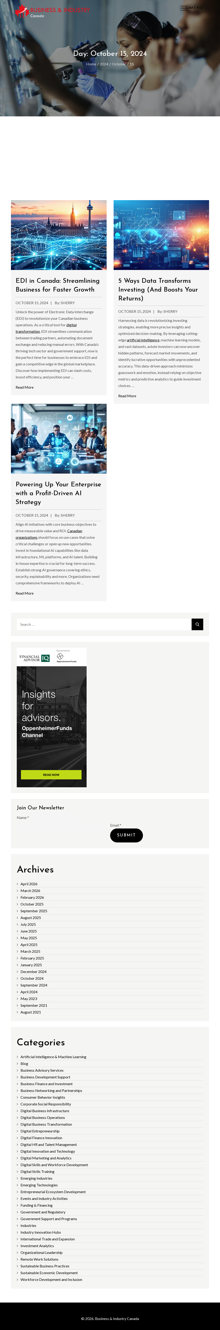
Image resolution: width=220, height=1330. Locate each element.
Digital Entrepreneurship (40, 1131)
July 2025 (28, 924)
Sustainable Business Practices (44, 1266)
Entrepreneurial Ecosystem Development (53, 1191)
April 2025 (28, 944)
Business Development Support (45, 1077)
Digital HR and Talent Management (48, 1144)
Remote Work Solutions (39, 1259)
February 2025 (32, 958)
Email (115, 825)
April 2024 (28, 992)
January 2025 (31, 965)
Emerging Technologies (39, 1185)
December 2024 (33, 971)
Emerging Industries (36, 1178)
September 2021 (33, 1005)
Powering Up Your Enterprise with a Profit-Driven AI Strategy (58, 493)
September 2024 (33, 985)
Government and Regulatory (42, 1212)
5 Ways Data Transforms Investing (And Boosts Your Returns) (158, 290)
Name (23, 817)
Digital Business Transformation (46, 1124)
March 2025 (30, 951)
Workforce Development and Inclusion (51, 1279)
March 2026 (30, 890)
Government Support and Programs (48, 1218)
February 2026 (32, 897)
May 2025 (28, 938)
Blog (24, 1063)
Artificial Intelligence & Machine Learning (53, 1056)
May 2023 (28, 998)
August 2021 (30, 1012)
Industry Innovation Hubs (40, 1232)
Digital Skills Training (37, 1171)
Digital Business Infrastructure (44, 1110)
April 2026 (28, 884)
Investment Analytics (37, 1245)
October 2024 (32, 978)
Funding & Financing (36, 1205)
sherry (68, 302)
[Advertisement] (110, 151)
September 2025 (33, 911)
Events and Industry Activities (44, 1198)
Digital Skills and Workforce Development (54, 1164)
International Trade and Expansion (47, 1239)
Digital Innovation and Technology (47, 1151)
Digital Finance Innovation (41, 1137)
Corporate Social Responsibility (45, 1104)
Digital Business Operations (42, 1117)
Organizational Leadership (41, 1252)
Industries (28, 1225)
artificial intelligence (143, 340)
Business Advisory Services (42, 1070)
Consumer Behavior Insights (42, 1097)
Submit (126, 835)
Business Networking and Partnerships (51, 1090)
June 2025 (28, 931)
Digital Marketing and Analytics (45, 1158)
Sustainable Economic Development (49, 1272)
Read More (25, 387)
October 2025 (32, 904)
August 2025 (30, 917)
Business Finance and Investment (46, 1083)
